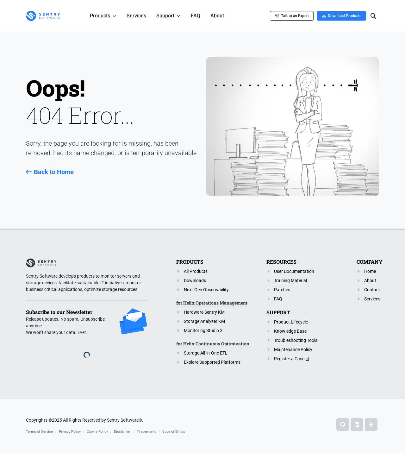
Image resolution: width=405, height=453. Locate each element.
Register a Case (289, 358)
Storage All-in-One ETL (205, 352)
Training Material (290, 280)
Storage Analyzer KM (204, 321)
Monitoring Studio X (203, 330)
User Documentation (294, 271)
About (370, 280)
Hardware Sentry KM (204, 312)
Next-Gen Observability (206, 289)
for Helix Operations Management (211, 303)
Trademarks (146, 432)
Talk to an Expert (292, 16)
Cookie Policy (97, 432)
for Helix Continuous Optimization (212, 344)
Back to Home (50, 172)
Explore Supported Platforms (212, 362)
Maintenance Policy (293, 349)
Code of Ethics (173, 432)
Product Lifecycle (291, 321)
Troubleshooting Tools (295, 340)
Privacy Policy (70, 432)
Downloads (195, 280)
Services (372, 298)
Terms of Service (39, 432)
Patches (282, 289)
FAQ (278, 298)
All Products (196, 271)
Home (370, 271)
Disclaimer (122, 432)
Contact (372, 289)
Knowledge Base (290, 331)
